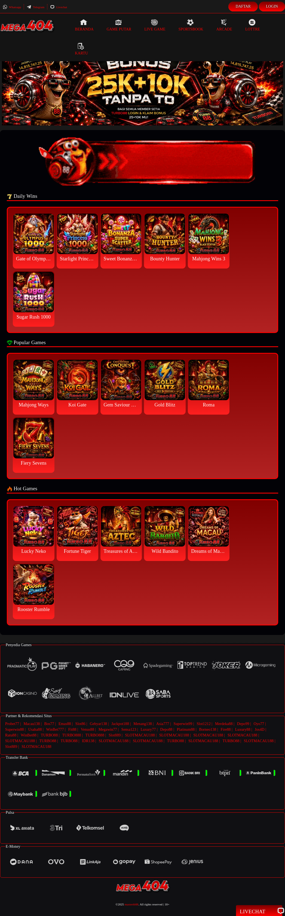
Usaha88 (35, 729)
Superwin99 (183, 724)
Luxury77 (148, 729)
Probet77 (12, 724)
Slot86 (80, 724)
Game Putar (119, 25)
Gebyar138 (98, 724)
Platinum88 (186, 729)
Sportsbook (191, 25)
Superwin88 (14, 729)
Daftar (243, 6)
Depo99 (243, 724)
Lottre (252, 25)
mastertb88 (131, 904)
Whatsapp (12, 7)
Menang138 (142, 724)
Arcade (224, 25)
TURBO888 (71, 735)
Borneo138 (207, 729)
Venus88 (87, 729)
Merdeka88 (224, 724)
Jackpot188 (120, 724)
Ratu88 (10, 735)
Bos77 (49, 724)
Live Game (155, 25)
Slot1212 (203, 724)
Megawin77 (108, 729)
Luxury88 (242, 729)
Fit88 (72, 729)
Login (272, 6)
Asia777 (162, 724)
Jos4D (260, 729)
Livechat (58, 7)
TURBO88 (49, 735)
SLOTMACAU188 (140, 735)
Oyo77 (259, 724)
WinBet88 (28, 735)
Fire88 (226, 729)
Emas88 (65, 724)
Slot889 (115, 735)
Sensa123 (128, 729)
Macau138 (31, 724)
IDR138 (88, 741)
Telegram (35, 7)
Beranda (84, 25)
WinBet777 (55, 729)
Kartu (81, 49)
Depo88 (166, 729)
